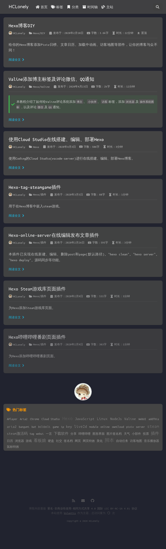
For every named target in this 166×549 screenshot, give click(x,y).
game (56, 426)
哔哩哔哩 (84, 433)
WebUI (142, 419)
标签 (57, 7)
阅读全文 (16, 59)
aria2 (12, 426)
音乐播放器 (151, 441)
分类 (73, 7)
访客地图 (136, 441)
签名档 (68, 441)
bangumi (24, 426)
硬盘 (51, 441)
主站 (107, 7)
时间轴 (90, 7)
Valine (130, 419)
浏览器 (19, 441)
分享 (73, 433)
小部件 (136, 433)
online (105, 426)
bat (34, 426)
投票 (146, 433)
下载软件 (61, 433)
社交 (59, 441)
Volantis (70, 513)
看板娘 (40, 440)
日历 (10, 441)
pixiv (130, 426)
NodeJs (116, 419)
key (69, 426)
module (93, 426)
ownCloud (118, 426)
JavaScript (84, 419)
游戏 (29, 441)
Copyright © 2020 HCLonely (83, 520)
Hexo (67, 418)
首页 (41, 7)
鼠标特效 (13, 446)
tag (32, 433)
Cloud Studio (51, 419)
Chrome (34, 419)
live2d (80, 426)
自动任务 (122, 441)
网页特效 (89, 441)
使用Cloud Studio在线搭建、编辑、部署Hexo (56, 139)
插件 (155, 433)
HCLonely (19, 7)
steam (153, 426)
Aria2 (23, 419)
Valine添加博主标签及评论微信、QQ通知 (51, 79)
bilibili (44, 426)
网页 (78, 441)
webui (40, 433)
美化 (100, 441)
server (140, 426)
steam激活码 (17, 433)
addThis (153, 419)
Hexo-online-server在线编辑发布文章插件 (54, 236)
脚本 (109, 440)
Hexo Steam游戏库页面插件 (37, 290)
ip (62, 426)
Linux (102, 418)
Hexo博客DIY (22, 25)
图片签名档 (114, 433)
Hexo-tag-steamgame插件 (35, 187)
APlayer (12, 419)
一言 (49, 433)
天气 (127, 433)
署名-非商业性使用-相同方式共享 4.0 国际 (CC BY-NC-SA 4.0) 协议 (92, 508)
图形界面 (99, 433)
